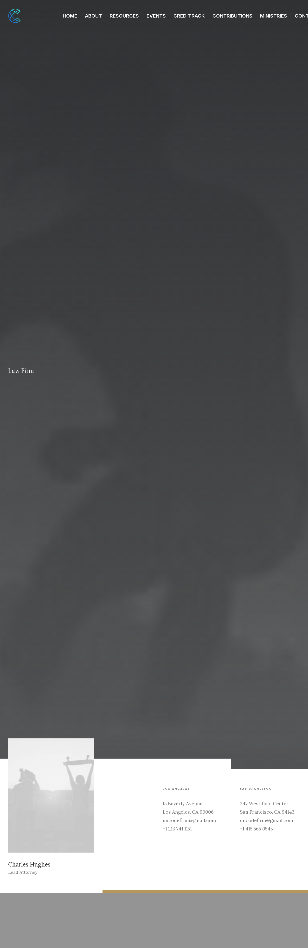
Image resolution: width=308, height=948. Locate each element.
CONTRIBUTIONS (232, 16)
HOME (70, 16)
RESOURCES (124, 16)
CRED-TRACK (189, 16)
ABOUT (93, 16)
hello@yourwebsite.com (31, 902)
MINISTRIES (273, 16)
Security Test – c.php (264, 802)
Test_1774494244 (104, 802)
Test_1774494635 (27, 802)
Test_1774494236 (182, 802)
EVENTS (156, 16)
